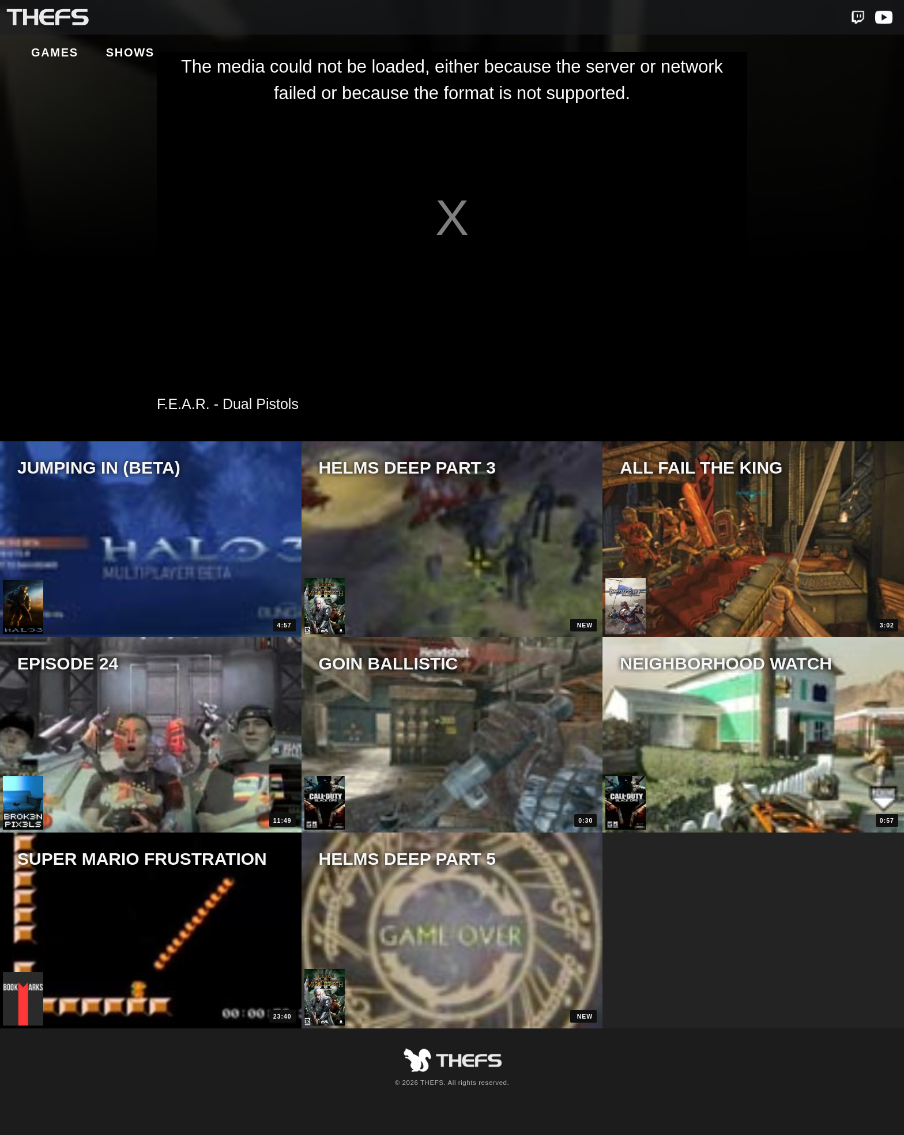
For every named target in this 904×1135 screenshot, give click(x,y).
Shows (217, 18)
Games (141, 18)
